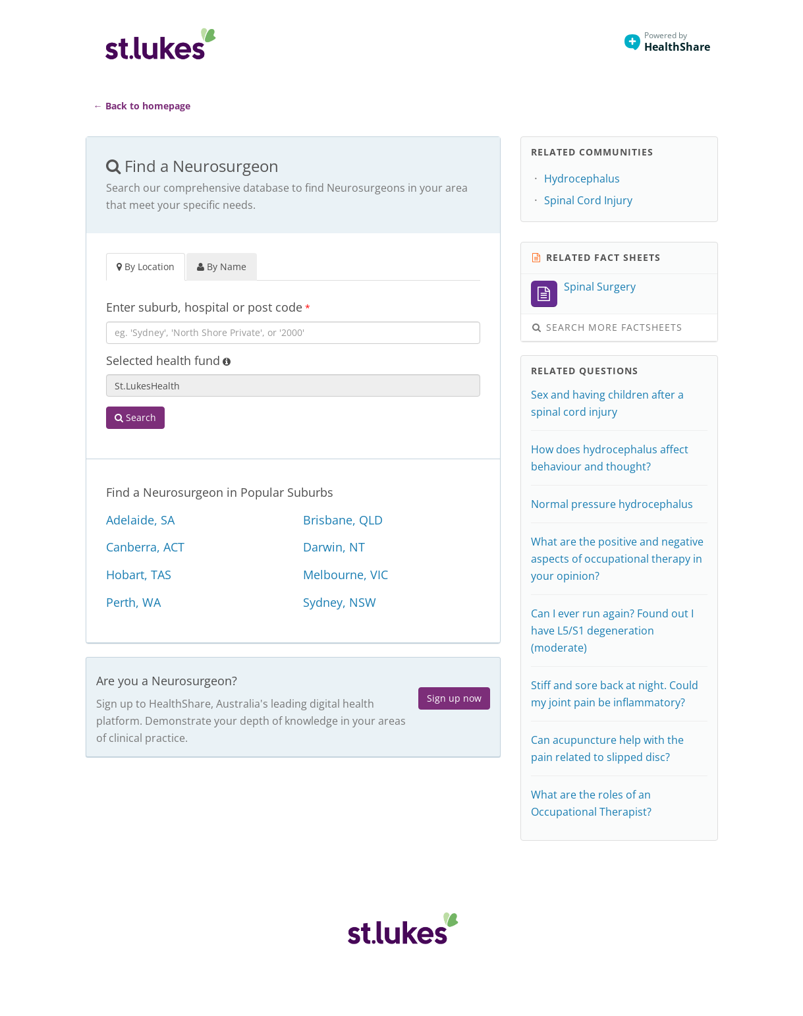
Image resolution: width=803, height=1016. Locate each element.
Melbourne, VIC (345, 574)
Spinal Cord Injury (588, 200)
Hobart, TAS (138, 574)
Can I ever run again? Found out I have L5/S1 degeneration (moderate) (612, 630)
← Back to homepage (142, 105)
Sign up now (454, 698)
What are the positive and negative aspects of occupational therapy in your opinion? (617, 558)
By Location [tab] (146, 266)
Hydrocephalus (582, 178)
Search (135, 417)
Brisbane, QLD (343, 520)
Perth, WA (133, 602)
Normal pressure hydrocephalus (612, 504)
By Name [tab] (221, 266)
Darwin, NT (334, 547)
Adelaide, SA (140, 520)
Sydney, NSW (339, 602)
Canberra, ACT (145, 547)
